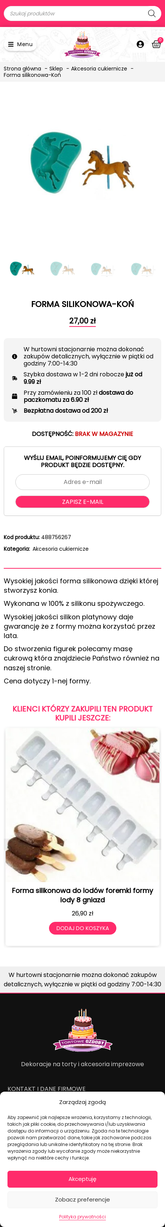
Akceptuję (82, 1179)
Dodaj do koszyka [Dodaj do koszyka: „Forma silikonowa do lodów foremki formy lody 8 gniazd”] (82, 928)
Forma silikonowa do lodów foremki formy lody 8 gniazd (82, 895)
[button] (20, 44)
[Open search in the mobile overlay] (82, 13)
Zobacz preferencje (82, 1199)
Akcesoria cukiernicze (61, 548)
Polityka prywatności (82, 1217)
